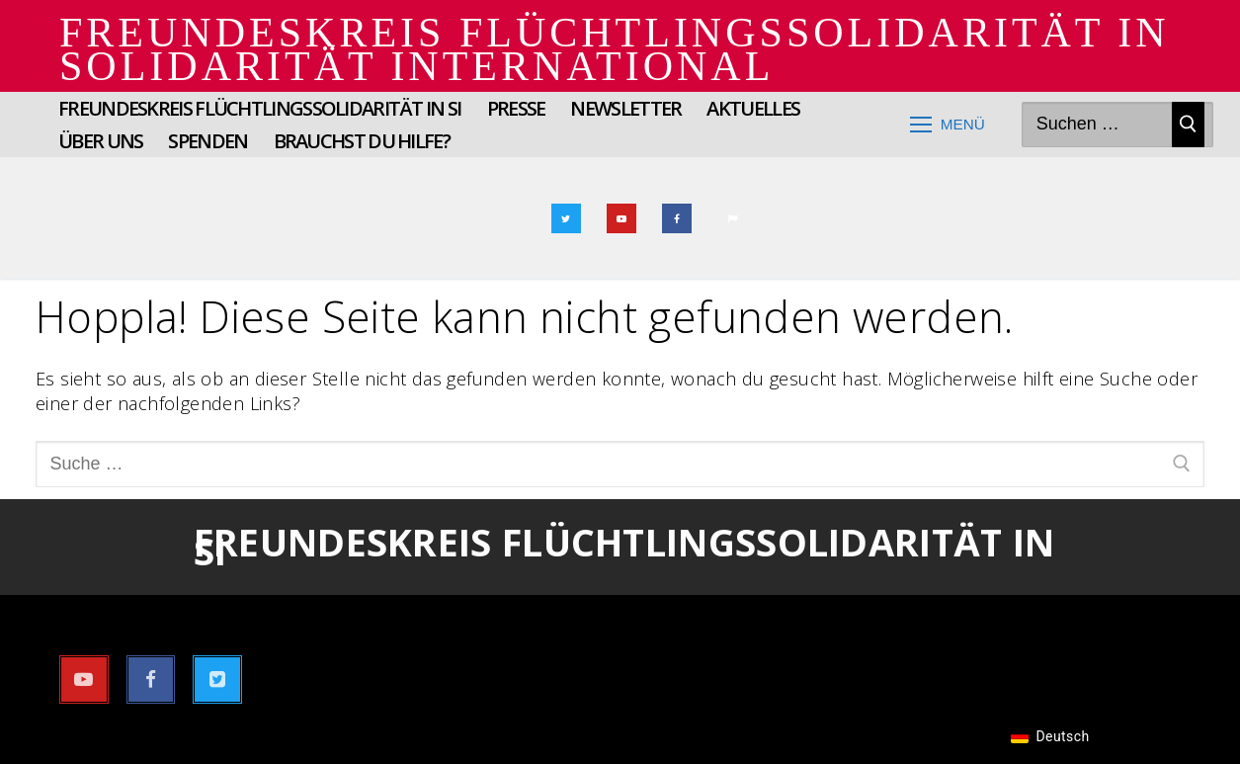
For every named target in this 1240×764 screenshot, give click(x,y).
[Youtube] (621, 218)
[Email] (732, 218)
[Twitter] (566, 218)
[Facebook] (677, 218)
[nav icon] (947, 125)
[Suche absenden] (1188, 125)
